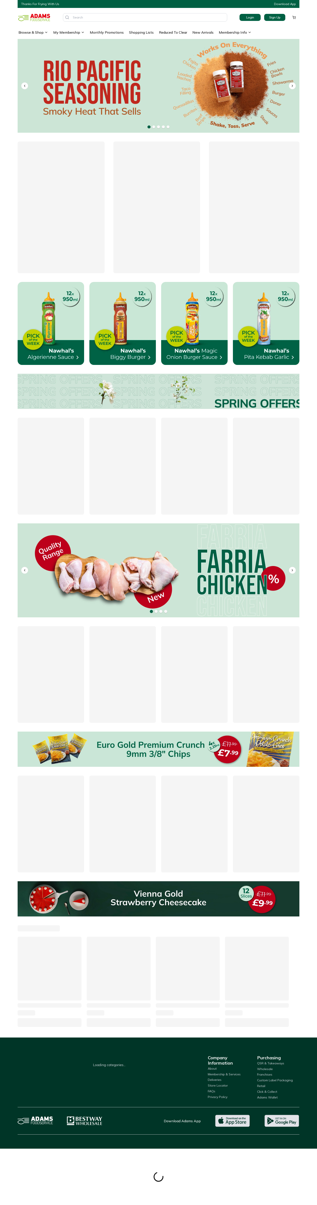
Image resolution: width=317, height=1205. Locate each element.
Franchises (264, 1074)
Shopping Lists (141, 32)
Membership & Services (224, 1074)
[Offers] (158, 391)
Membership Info (235, 32)
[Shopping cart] (294, 17)
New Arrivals (203, 32)
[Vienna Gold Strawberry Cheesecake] (158, 898)
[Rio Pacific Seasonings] (158, 86)
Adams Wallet (267, 1097)
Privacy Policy (217, 1097)
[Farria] (158, 570)
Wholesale (265, 1069)
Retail (261, 1086)
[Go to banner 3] (158, 126)
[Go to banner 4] (163, 126)
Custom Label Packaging (275, 1080)
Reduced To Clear (173, 32)
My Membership (69, 32)
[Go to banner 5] (168, 126)
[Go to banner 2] (153, 126)
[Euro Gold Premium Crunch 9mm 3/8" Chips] (158, 749)
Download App (285, 4)
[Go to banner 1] (148, 126)
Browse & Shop (33, 32)
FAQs (211, 1091)
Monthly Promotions (107, 32)
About (212, 1069)
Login (250, 17)
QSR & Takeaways (270, 1063)
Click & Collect (267, 1092)
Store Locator (218, 1085)
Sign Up (274, 17)
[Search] (67, 17)
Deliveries (214, 1080)
